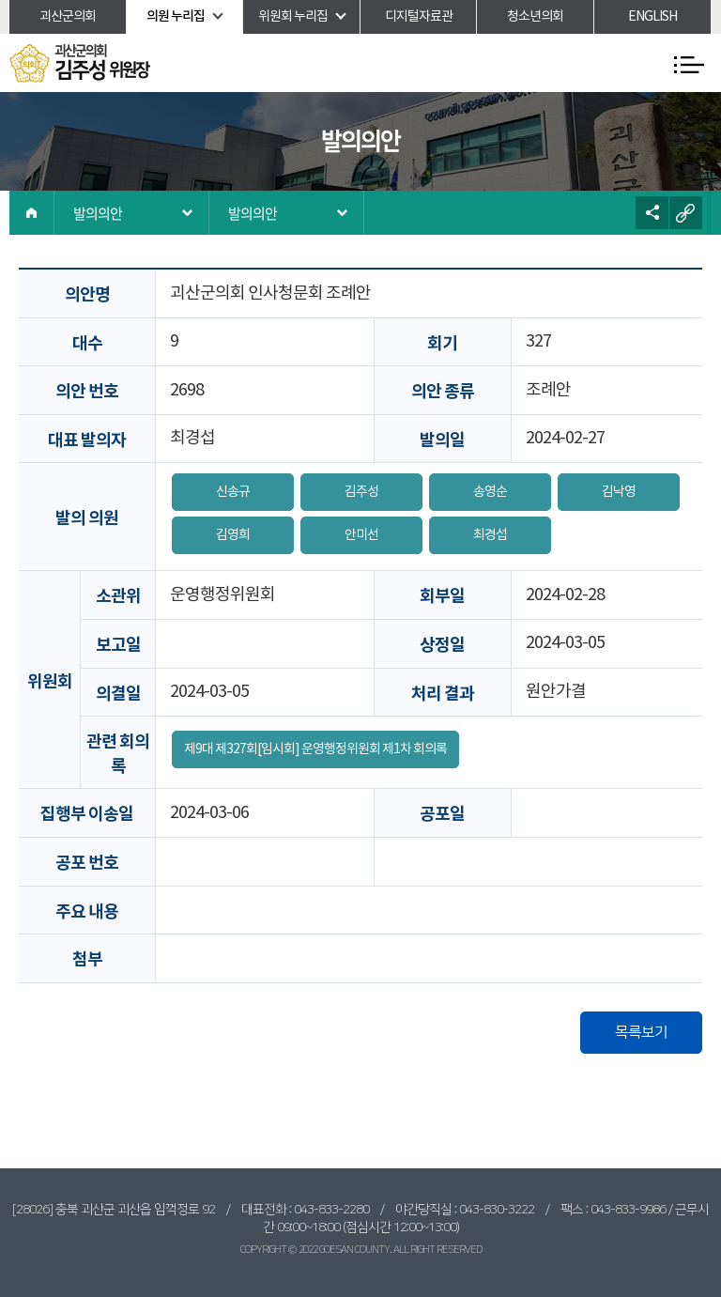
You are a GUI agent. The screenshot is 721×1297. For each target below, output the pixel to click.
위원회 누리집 (293, 16)
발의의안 (97, 213)
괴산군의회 (67, 16)
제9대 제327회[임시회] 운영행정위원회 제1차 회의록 (315, 749)
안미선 (361, 535)
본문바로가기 (0, 0)
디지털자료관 (419, 16)
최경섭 (490, 535)
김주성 (361, 492)
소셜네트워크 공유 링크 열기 (652, 212)
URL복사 (685, 212)
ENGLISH (652, 16)
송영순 (490, 492)
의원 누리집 (175, 16)
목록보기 (641, 1032)
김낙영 (619, 492)
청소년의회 (535, 16)
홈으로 (31, 213)
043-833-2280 (331, 1209)
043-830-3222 (496, 1209)
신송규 (233, 492)
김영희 (233, 535)
